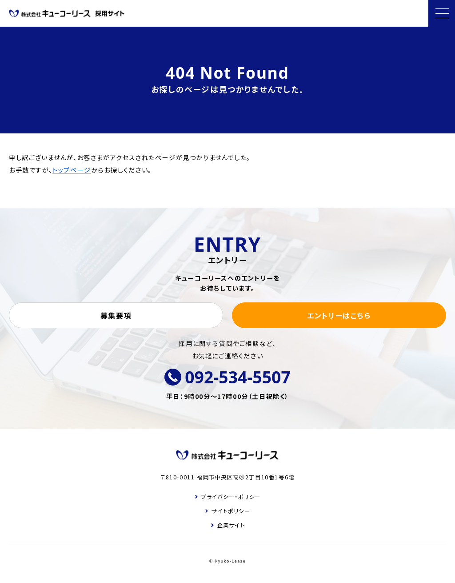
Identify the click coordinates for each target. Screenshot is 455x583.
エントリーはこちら (339, 315)
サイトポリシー (231, 511)
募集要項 (116, 315)
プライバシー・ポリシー (231, 497)
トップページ (71, 169)
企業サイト (231, 525)
